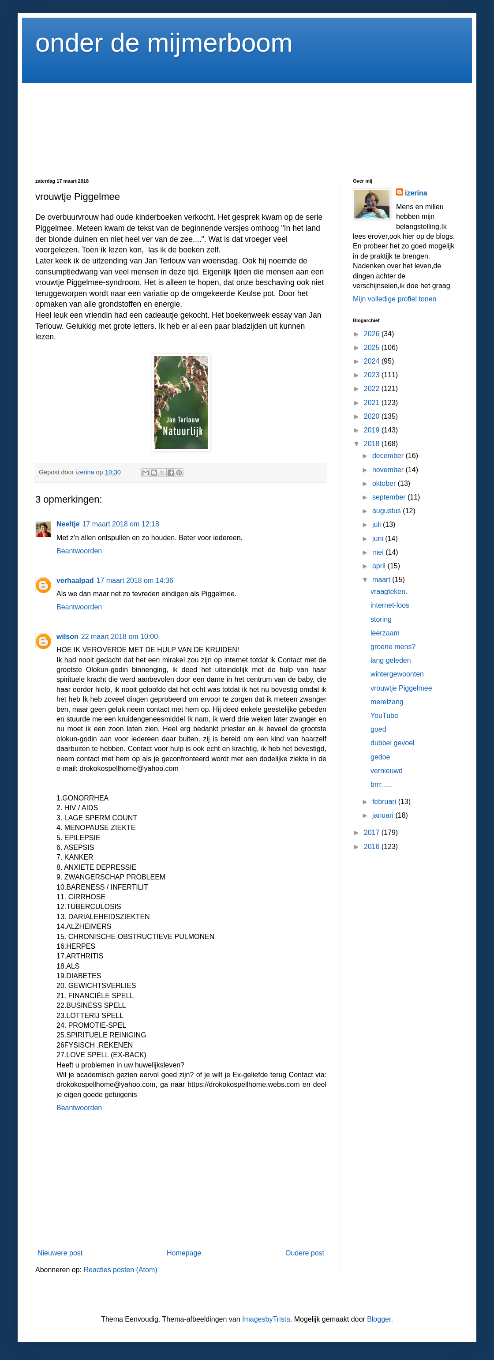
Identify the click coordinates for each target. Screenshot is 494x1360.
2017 (373, 832)
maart (382, 579)
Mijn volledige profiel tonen (394, 299)
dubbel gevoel (392, 743)
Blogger (379, 1319)
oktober (385, 483)
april (380, 566)
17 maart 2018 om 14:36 (134, 580)
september (390, 497)
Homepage (184, 1253)
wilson (67, 636)
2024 (373, 361)
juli (377, 524)
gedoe (380, 757)
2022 (373, 388)
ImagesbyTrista (266, 1319)
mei (378, 552)
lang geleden (390, 660)
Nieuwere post (59, 1253)
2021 (373, 402)
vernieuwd (386, 770)
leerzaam (385, 633)
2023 (373, 375)
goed (378, 729)
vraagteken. (389, 591)
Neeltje (67, 524)
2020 (373, 416)
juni (378, 538)
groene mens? (392, 646)
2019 (373, 430)
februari (385, 801)
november (389, 469)
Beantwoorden (79, 551)
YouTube (384, 715)
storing (381, 619)
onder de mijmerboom (164, 42)
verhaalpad (75, 580)
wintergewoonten (397, 674)
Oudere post (304, 1253)
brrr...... (381, 784)
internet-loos (389, 605)
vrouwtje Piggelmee (401, 688)
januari (383, 815)
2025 (373, 347)
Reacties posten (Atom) (120, 1270)
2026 (373, 334)
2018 (373, 443)
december (389, 455)
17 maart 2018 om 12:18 (120, 524)
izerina (416, 193)
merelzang (387, 702)
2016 (373, 846)
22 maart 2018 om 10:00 (119, 636)
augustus (387, 511)
